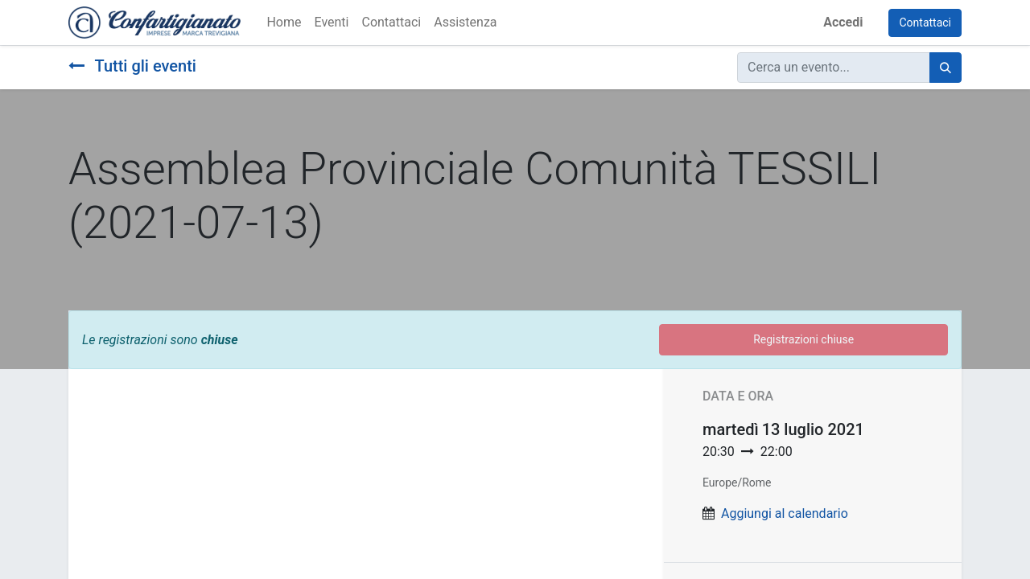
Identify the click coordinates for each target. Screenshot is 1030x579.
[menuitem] (283, 22)
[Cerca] (945, 67)
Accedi (843, 22)
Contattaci (925, 22)
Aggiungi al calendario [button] (784, 513)
